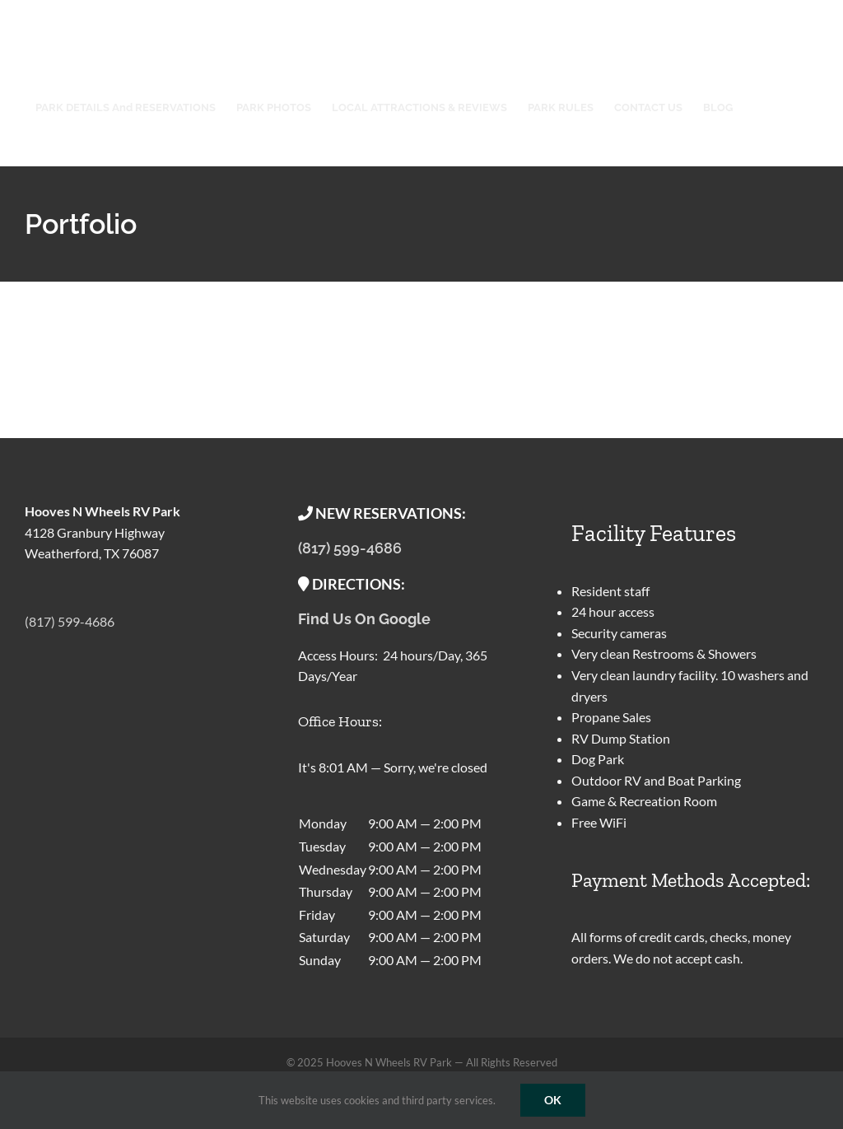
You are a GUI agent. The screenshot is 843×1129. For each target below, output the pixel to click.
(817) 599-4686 (69, 621)
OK (552, 1100)
